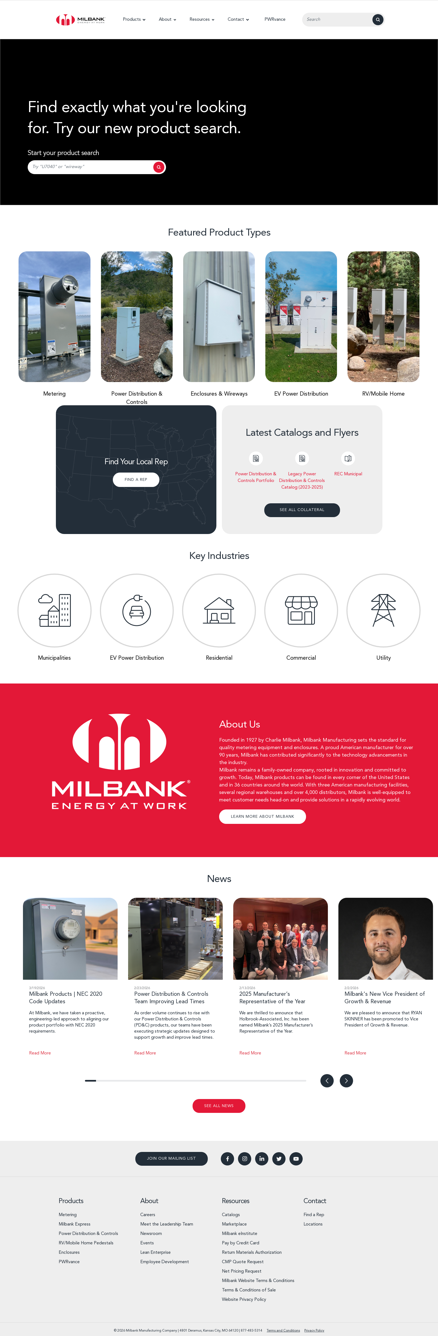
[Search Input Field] (343, 20)
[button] (134, 19)
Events (147, 1242)
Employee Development (164, 1261)
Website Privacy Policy (244, 1299)
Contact (315, 1200)
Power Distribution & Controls (88, 1233)
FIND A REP (136, 479)
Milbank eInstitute (239, 1233)
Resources (235, 1200)
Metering (68, 1214)
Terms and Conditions (283, 1330)
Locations (313, 1223)
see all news (219, 1105)
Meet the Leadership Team (166, 1223)
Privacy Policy (314, 1330)
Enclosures (69, 1252)
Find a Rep (314, 1214)
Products (71, 1200)
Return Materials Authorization (252, 1252)
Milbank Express (74, 1223)
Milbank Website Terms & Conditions (258, 1280)
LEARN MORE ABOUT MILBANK (262, 815)
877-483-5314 (251, 1330)
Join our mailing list (171, 1158)
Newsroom (151, 1233)
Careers (147, 1214)
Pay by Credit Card (240, 1242)
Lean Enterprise (155, 1252)
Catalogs (231, 1214)
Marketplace (234, 1223)
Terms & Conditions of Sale (249, 1289)
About (149, 1200)
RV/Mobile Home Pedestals (86, 1242)
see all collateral (302, 509)
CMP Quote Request (243, 1261)
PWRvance (69, 1261)
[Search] (377, 19)
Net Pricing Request (241, 1270)
